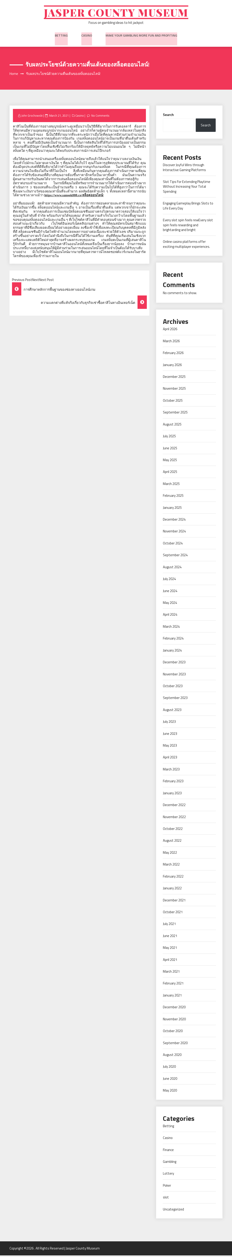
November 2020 (174, 1020)
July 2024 (169, 580)
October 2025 (173, 402)
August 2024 (172, 568)
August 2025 (172, 426)
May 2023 (170, 747)
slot (166, 1199)
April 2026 (170, 330)
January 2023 (172, 794)
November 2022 (174, 818)
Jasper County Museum (116, 13)
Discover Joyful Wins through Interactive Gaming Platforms (184, 169)
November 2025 (174, 390)
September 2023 (175, 699)
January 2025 (172, 509)
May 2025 (170, 461)
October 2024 (173, 545)
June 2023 (170, 735)
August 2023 (172, 711)
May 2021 (170, 949)
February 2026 (173, 354)
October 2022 (173, 830)
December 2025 (174, 378)
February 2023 (173, 782)
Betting (61, 36)
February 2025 (173, 497)
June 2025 (170, 449)
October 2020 (173, 1032)
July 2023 (169, 723)
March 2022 (171, 866)
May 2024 (170, 604)
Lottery (168, 1175)
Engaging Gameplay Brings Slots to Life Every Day (188, 207)
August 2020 (172, 1056)
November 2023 (174, 675)
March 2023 (171, 771)
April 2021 (170, 961)
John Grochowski (32, 117)
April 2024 (170, 616)
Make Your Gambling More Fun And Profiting (141, 36)
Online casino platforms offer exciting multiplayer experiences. (186, 246)
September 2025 (175, 414)
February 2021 (173, 985)
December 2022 (174, 806)
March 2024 (171, 628)
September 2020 (175, 1044)
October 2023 (173, 687)
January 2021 (172, 997)
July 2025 (169, 437)
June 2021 (170, 937)
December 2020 (174, 1008)
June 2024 (170, 592)
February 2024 (173, 640)
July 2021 (169, 925)
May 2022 (170, 854)
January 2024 (172, 652)
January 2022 (172, 890)
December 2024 (174, 521)
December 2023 (174, 664)
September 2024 (175, 556)
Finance (168, 1151)
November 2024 (174, 533)
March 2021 (171, 973)
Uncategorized (173, 1211)
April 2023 (170, 759)
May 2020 (170, 1092)
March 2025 (171, 485)
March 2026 (171, 342)
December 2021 (174, 902)
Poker (167, 1187)
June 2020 (170, 1080)
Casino (86, 36)
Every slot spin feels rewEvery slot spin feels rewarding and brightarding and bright (188, 226)
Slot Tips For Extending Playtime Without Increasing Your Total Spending (186, 188)
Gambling (169, 1163)
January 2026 (172, 366)
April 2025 (170, 473)
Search (168, 116)
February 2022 (173, 878)
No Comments (102, 117)
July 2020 (169, 1068)
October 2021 (173, 913)
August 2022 (172, 842)
